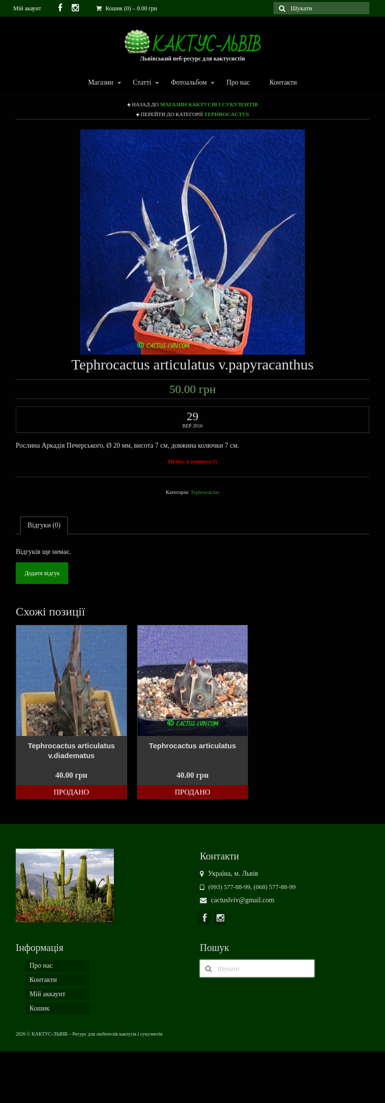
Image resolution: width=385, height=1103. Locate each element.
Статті (141, 83)
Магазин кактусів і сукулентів (209, 104)
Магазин (100, 83)
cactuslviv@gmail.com (237, 900)
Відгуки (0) (44, 525)
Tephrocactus (226, 114)
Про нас (238, 82)
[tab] (44, 525)
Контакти (283, 82)
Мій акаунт (27, 8)
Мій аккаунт (47, 994)
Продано (71, 792)
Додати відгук (42, 573)
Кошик (39, 1008)
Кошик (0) (126, 8)
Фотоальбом (188, 83)
